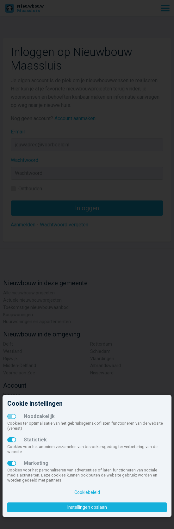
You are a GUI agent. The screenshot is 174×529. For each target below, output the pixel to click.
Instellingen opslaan (87, 507)
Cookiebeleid (87, 492)
